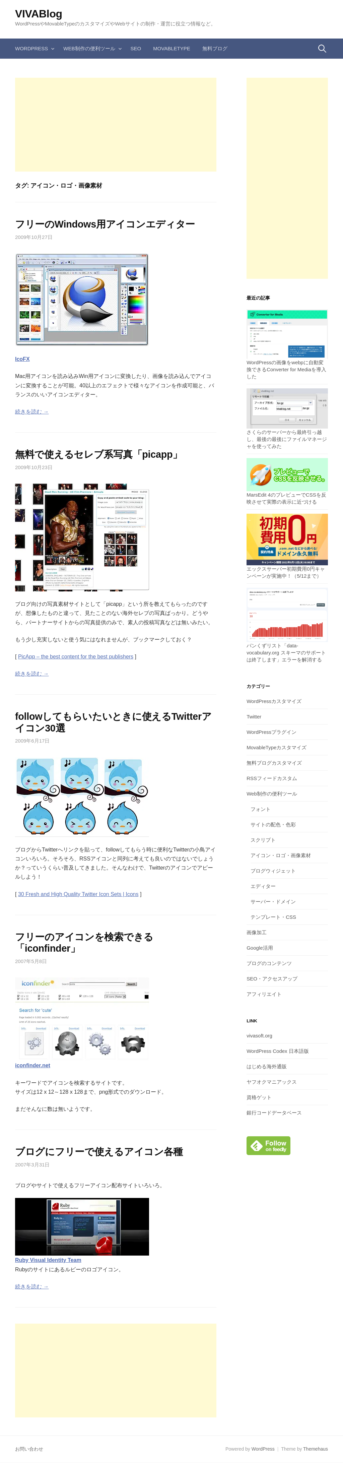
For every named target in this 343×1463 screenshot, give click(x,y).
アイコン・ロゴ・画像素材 (281, 855)
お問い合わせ (29, 1449)
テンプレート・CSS (273, 917)
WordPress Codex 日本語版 (278, 1051)
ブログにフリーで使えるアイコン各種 (99, 1151)
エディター (263, 886)
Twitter (254, 716)
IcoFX (22, 359)
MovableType (171, 48)
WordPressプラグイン (271, 732)
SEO (136, 48)
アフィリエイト (264, 994)
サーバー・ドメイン (273, 901)
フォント (261, 809)
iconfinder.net (32, 1065)
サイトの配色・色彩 (273, 824)
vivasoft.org (259, 1035)
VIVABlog (38, 14)
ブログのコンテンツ (269, 963)
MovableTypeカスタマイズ (276, 747)
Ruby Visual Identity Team (48, 1260)
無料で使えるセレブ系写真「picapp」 (98, 454)
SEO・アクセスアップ (272, 978)
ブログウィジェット (273, 871)
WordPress (31, 48)
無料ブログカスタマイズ (274, 763)
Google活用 (260, 948)
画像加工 (257, 932)
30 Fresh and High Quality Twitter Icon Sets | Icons (78, 894)
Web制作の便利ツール (89, 48)
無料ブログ (214, 48)
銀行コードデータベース (274, 1113)
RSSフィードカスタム (272, 778)
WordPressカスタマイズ (274, 701)
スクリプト (263, 840)
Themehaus (315, 1449)
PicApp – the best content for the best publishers (75, 656)
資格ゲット (259, 1097)
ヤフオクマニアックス (272, 1082)
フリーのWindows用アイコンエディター (105, 224)
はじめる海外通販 (267, 1066)
